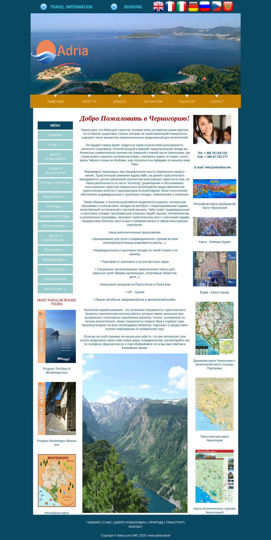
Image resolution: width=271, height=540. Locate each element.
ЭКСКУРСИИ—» (55, 289)
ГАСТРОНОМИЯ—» (55, 226)
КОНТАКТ (135, 526)
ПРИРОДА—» (55, 206)
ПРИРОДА (156, 522)
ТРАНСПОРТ (175, 522)
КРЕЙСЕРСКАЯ (55, 279)
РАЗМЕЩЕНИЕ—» (55, 259)
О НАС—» (55, 144)
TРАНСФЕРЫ (55, 269)
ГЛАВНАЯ (55, 135)
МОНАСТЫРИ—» (55, 196)
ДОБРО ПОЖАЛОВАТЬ (130, 522)
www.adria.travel (159, 535)
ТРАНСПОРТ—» (55, 250)
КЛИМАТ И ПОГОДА (55, 216)
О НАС (107, 522)
